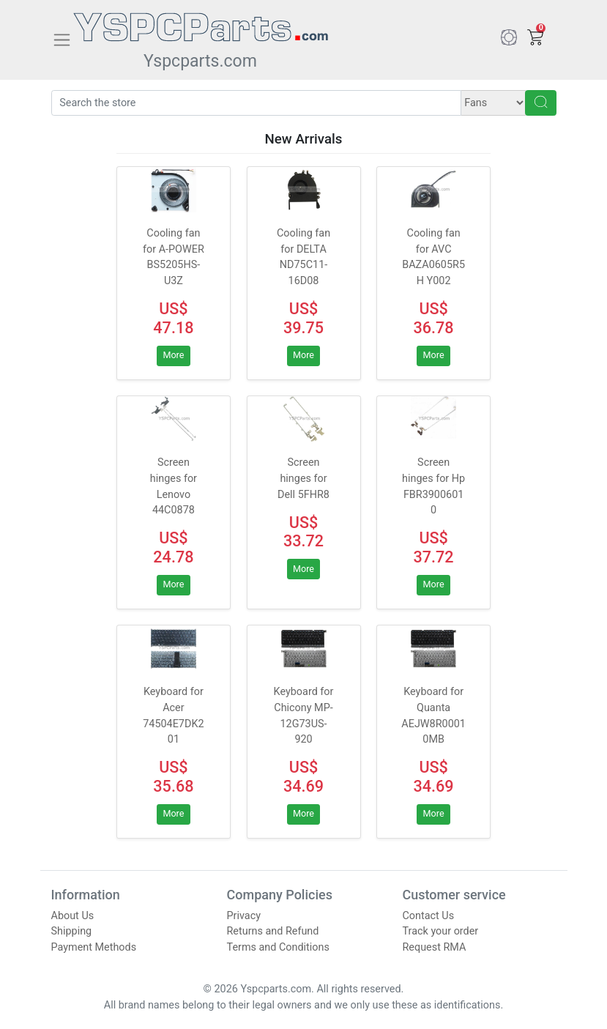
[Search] (256, 102)
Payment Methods (94, 947)
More (173, 354)
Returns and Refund (273, 931)
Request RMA (434, 947)
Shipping (71, 931)
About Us (72, 916)
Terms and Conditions (278, 947)
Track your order (441, 931)
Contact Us (429, 916)
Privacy (244, 916)
